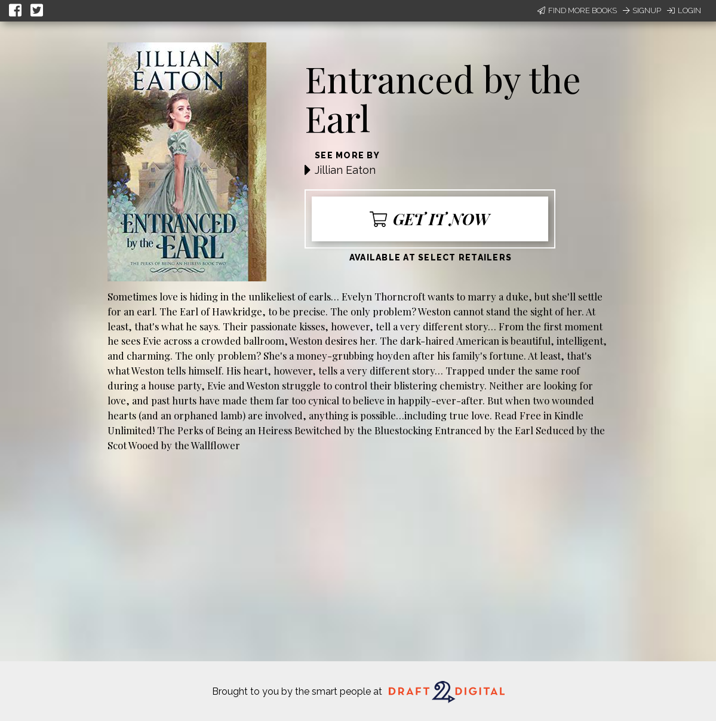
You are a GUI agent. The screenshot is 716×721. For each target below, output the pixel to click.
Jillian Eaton (345, 170)
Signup (642, 10)
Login (684, 10)
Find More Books (577, 10)
